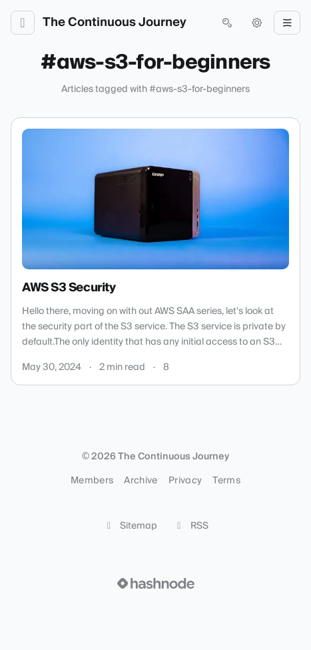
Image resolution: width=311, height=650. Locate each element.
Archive (140, 481)
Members (92, 481)
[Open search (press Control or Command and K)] (227, 23)
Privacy (185, 481)
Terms (226, 481)
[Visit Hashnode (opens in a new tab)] (156, 583)
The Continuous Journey (114, 22)
